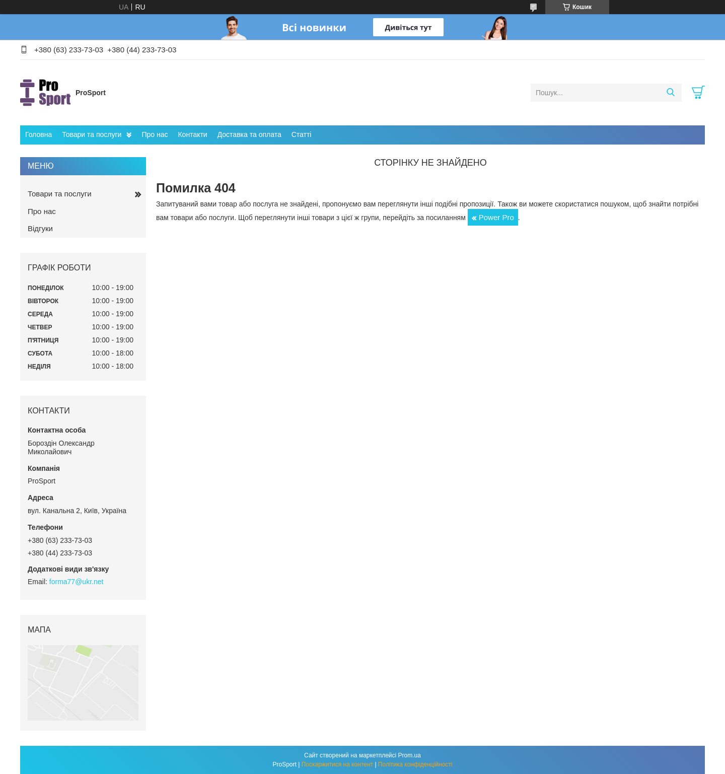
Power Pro (496, 217)
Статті (302, 134)
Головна (38, 134)
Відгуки (40, 228)
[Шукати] (670, 93)
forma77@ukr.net (76, 582)
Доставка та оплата (249, 134)
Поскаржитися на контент (337, 764)
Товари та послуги (91, 134)
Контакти (192, 134)
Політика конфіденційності (415, 764)
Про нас (154, 134)
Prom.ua (409, 755)
